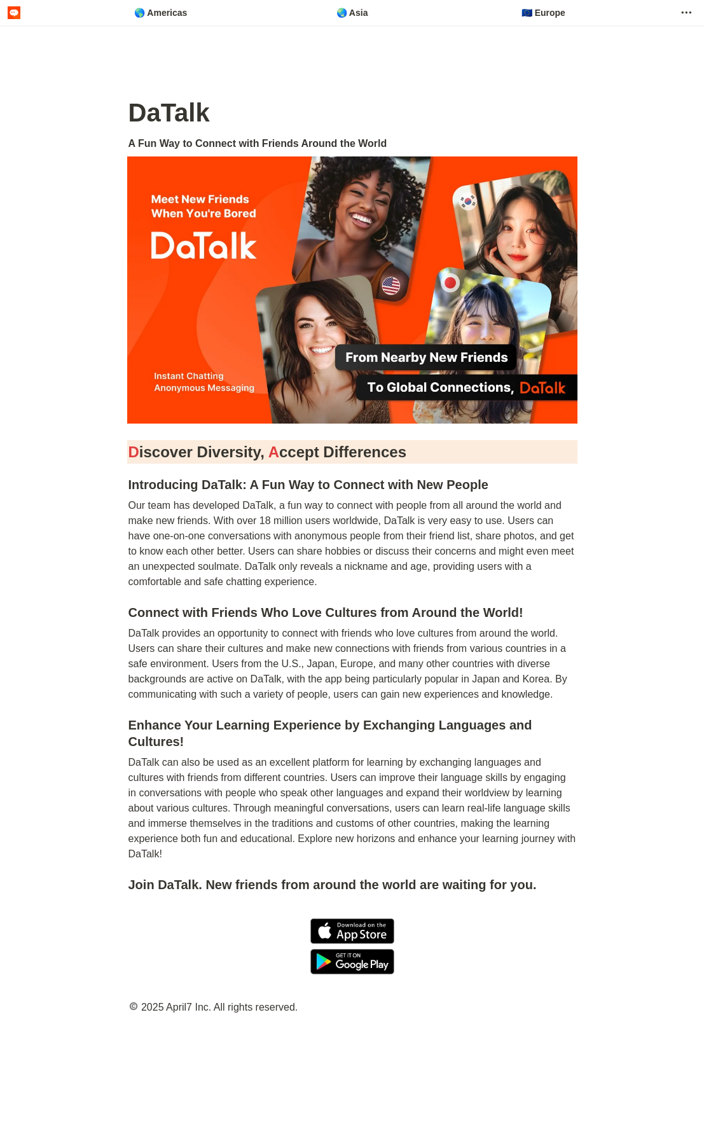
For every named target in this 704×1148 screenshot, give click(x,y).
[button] (686, 13)
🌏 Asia (352, 13)
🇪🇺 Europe (543, 13)
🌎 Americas (160, 13)
